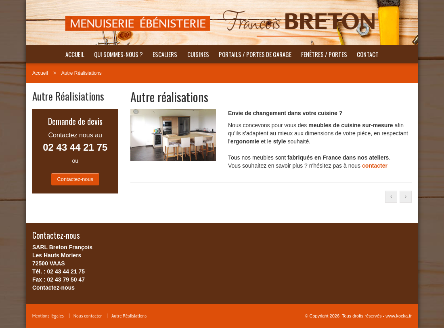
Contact (368, 54)
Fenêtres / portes (324, 54)
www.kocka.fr (398, 315)
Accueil (74, 54)
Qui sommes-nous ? (118, 54)
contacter (374, 165)
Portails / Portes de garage (255, 54)
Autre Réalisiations (81, 73)
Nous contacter (87, 316)
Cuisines (198, 54)
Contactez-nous (75, 179)
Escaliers (165, 54)
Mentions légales (48, 316)
